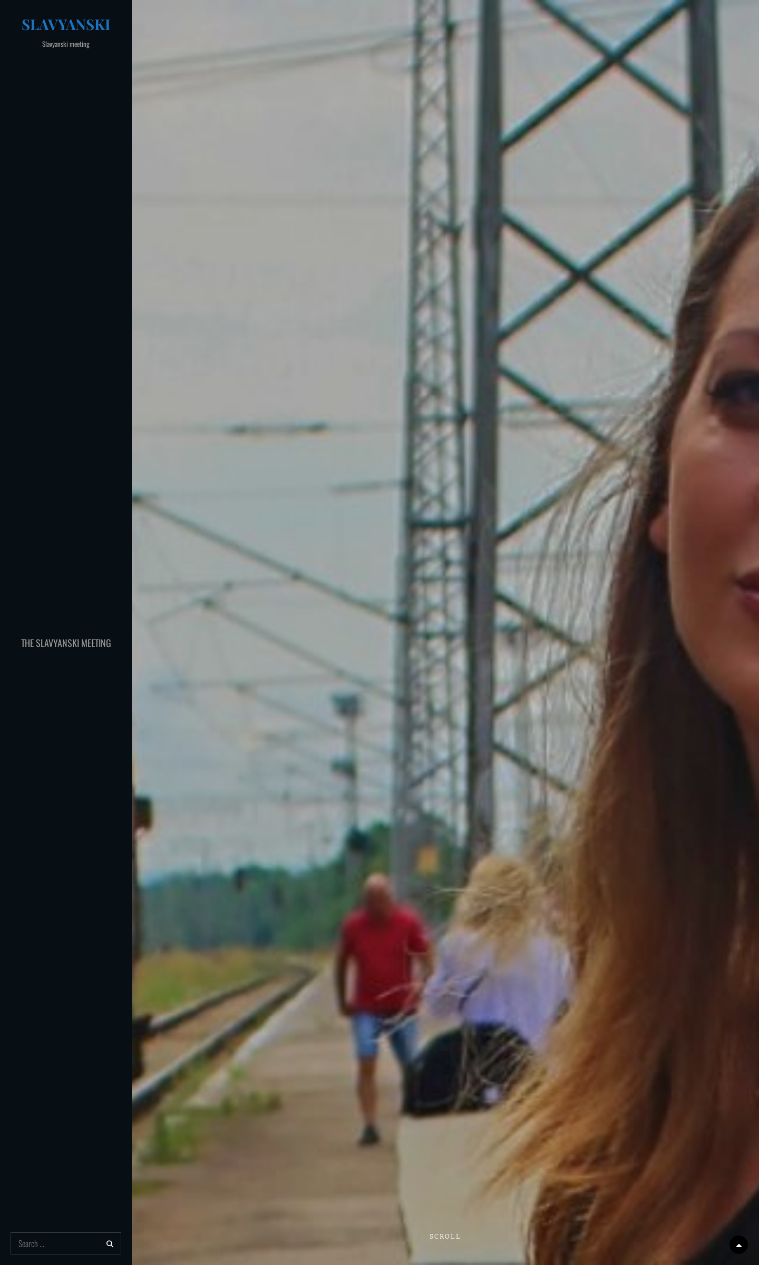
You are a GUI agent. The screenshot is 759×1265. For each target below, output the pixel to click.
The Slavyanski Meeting (66, 643)
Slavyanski (66, 24)
